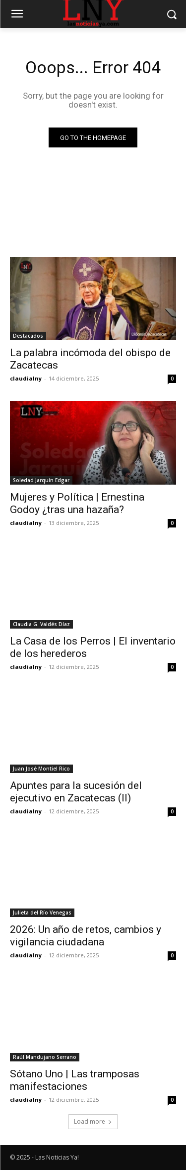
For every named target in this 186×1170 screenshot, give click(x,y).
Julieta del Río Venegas (42, 912)
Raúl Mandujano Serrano (44, 1056)
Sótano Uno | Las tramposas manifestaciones (74, 1080)
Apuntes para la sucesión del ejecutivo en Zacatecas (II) (76, 792)
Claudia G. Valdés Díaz (41, 624)
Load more (93, 1121)
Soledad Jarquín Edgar (41, 480)
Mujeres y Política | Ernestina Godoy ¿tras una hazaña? (77, 503)
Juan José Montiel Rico (41, 768)
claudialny (26, 378)
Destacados (28, 335)
